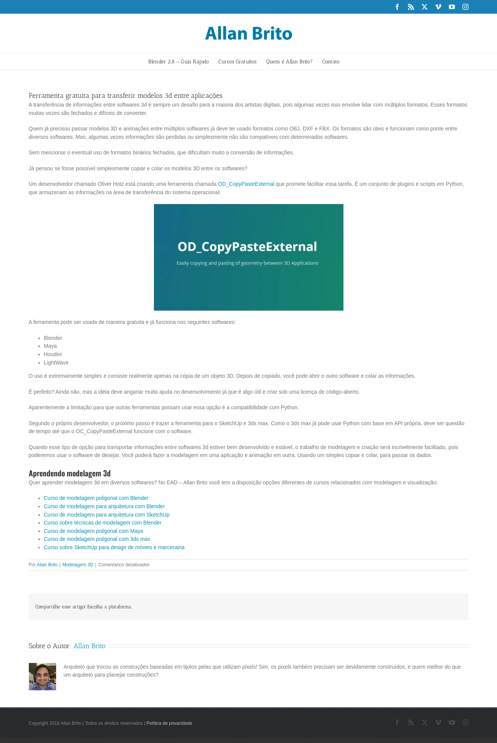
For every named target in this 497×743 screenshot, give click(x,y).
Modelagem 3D (78, 564)
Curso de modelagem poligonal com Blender (96, 498)
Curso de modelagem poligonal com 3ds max (97, 539)
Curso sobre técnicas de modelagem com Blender (103, 523)
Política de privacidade (169, 723)
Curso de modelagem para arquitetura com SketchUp (107, 515)
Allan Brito (47, 564)
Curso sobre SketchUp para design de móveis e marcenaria (114, 547)
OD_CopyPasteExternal (246, 184)
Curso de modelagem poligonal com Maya (93, 531)
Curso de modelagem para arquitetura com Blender (104, 506)
